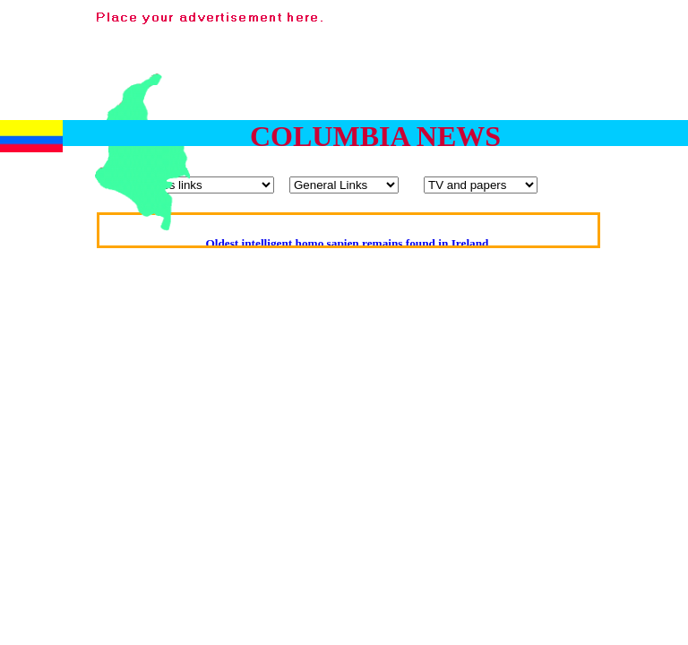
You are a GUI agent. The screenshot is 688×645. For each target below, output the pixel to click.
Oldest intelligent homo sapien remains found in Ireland (346, 243)
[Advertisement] (631, 105)
